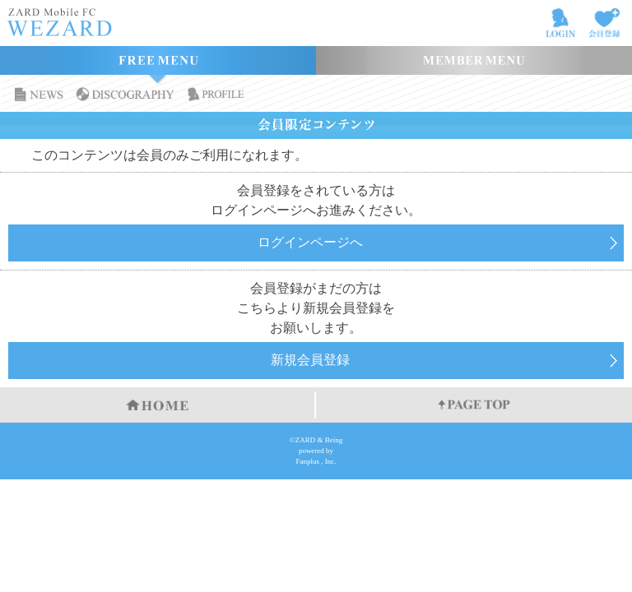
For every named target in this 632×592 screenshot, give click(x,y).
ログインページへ (310, 242)
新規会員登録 (310, 360)
